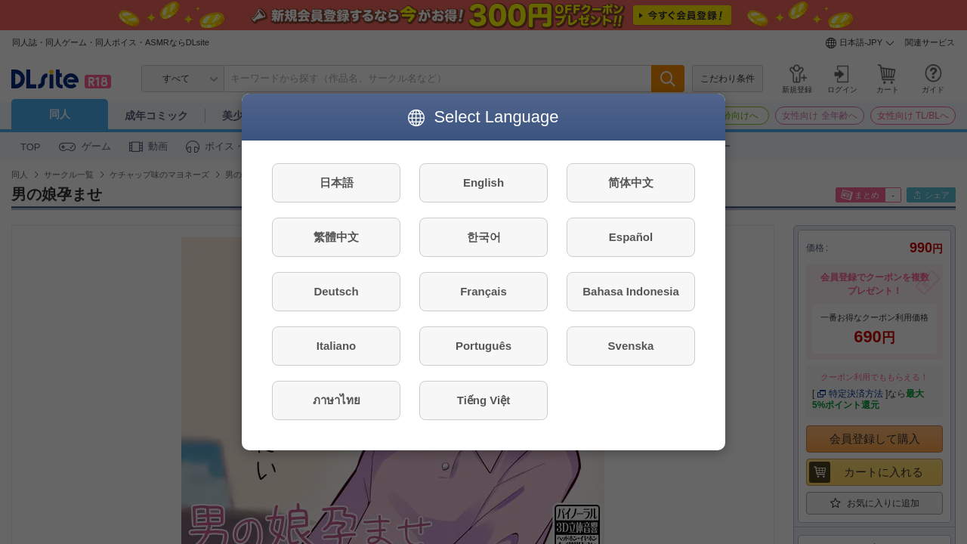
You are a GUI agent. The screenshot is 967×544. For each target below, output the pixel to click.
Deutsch (336, 291)
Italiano (337, 345)
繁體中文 (336, 236)
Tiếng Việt (483, 400)
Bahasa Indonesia (630, 291)
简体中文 (630, 182)
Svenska (631, 345)
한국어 (484, 236)
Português (483, 345)
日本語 (337, 182)
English (483, 182)
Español (631, 236)
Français (483, 291)
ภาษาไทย (336, 400)
